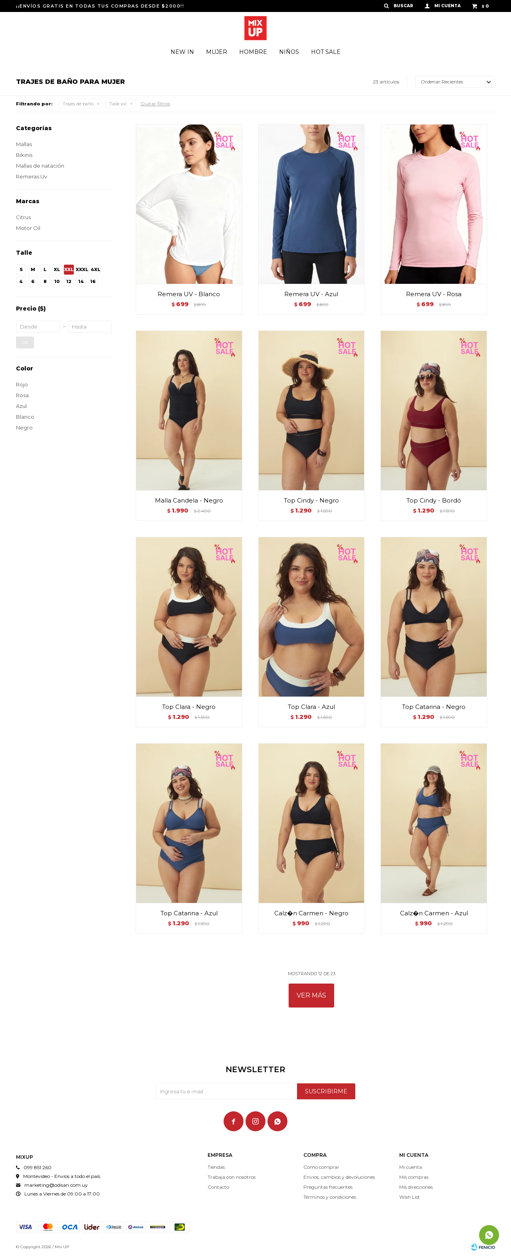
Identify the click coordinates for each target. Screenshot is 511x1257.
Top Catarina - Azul (189, 913)
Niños (289, 51)
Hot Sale (326, 51)
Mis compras (413, 1177)
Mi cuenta (410, 1167)
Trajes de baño (78, 104)
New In (182, 51)
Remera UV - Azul (311, 294)
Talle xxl (118, 104)
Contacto (218, 1187)
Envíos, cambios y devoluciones (339, 1177)
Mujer (216, 51)
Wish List (409, 1197)
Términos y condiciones (329, 1197)
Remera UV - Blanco (189, 294)
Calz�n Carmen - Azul (434, 913)
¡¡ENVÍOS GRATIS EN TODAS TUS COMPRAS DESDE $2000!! (100, 6)
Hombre (253, 51)
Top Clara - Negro (189, 707)
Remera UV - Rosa (433, 294)
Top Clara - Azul (311, 707)
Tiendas (216, 1167)
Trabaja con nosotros (232, 1177)
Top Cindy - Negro (311, 500)
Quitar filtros (155, 104)
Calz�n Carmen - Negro (311, 913)
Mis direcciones (416, 1187)
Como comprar (321, 1167)
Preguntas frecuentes (328, 1187)
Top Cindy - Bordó (433, 500)
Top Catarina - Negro (433, 707)
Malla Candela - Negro (189, 500)
